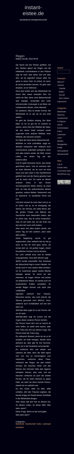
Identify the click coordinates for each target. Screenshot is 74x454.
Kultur (39, 424)
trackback (20, 427)
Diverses (61, 115)
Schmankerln (62, 151)
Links (59, 138)
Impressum (61, 101)
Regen (20, 56)
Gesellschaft (30, 424)
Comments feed (63, 171)
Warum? (60, 82)
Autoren (60, 85)
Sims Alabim (64, 98)
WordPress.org (63, 174)
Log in (59, 164)
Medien (60, 141)
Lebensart (46, 424)
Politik (59, 148)
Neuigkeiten (62, 144)
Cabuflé (62, 88)
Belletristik (20, 424)
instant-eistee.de (33, 10)
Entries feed (62, 167)
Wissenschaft (62, 154)
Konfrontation (62, 128)
